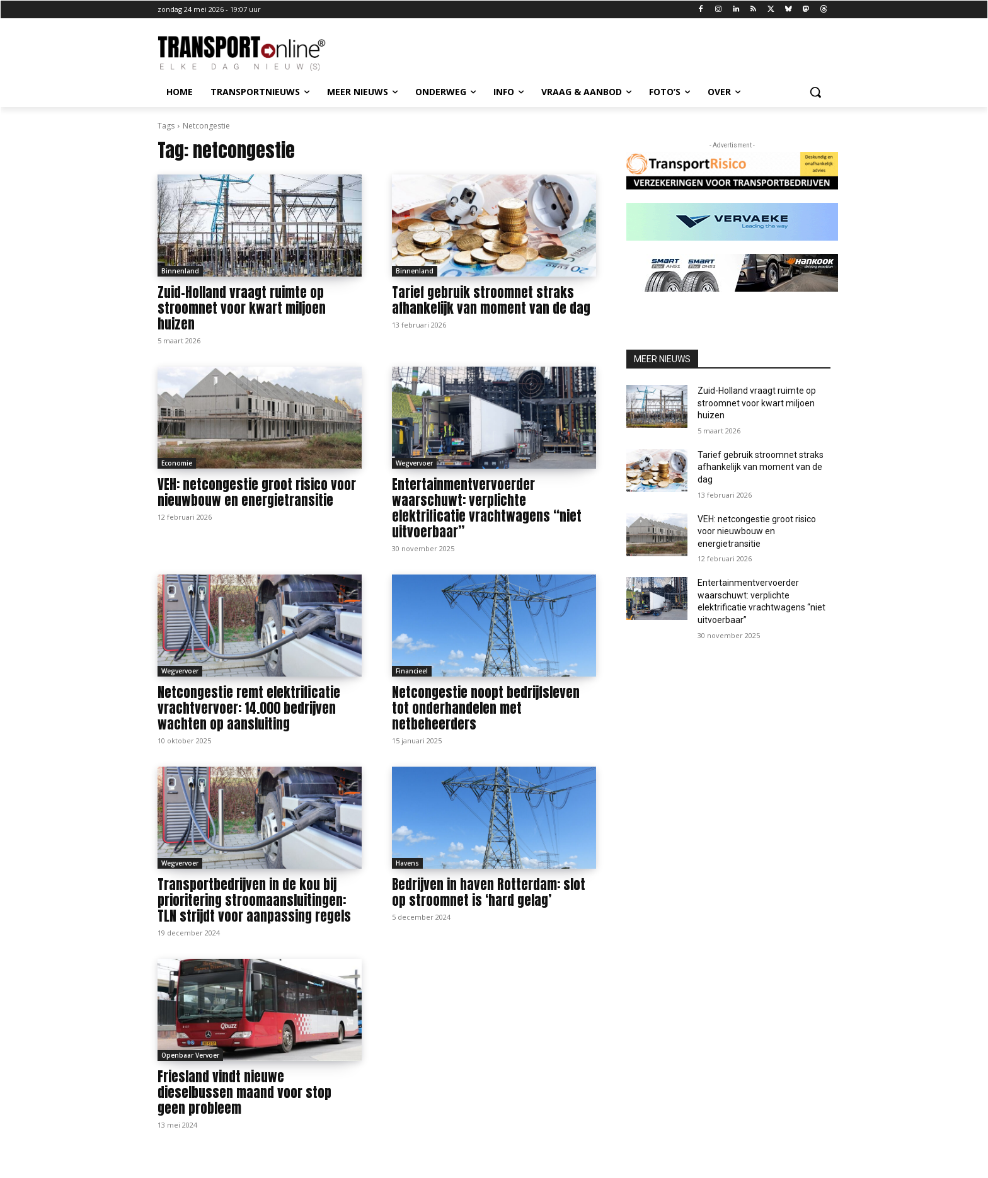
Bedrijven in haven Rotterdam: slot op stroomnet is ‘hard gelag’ (488, 892)
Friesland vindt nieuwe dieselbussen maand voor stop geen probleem (244, 1092)
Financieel (412, 670)
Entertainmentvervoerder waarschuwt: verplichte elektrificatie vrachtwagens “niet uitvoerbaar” (487, 508)
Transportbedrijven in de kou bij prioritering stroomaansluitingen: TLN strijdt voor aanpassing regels (254, 900)
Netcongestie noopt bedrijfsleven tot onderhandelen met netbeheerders (486, 708)
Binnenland (180, 270)
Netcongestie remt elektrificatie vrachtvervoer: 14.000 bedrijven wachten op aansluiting (249, 708)
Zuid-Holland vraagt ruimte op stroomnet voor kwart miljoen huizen (242, 308)
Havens (407, 863)
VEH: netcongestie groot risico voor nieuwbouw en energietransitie (257, 492)
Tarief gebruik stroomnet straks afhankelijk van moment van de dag (491, 300)
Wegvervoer (414, 463)
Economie (176, 463)
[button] (815, 92)
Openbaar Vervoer (190, 1055)
